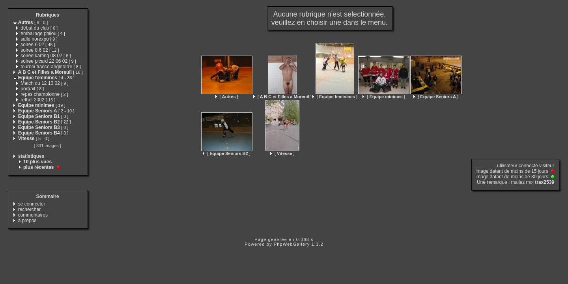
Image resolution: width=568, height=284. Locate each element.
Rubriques (47, 15)
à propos (27, 220)
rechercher (29, 209)
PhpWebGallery (292, 244)
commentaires (33, 215)
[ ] (226, 96)
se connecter (31, 204)
